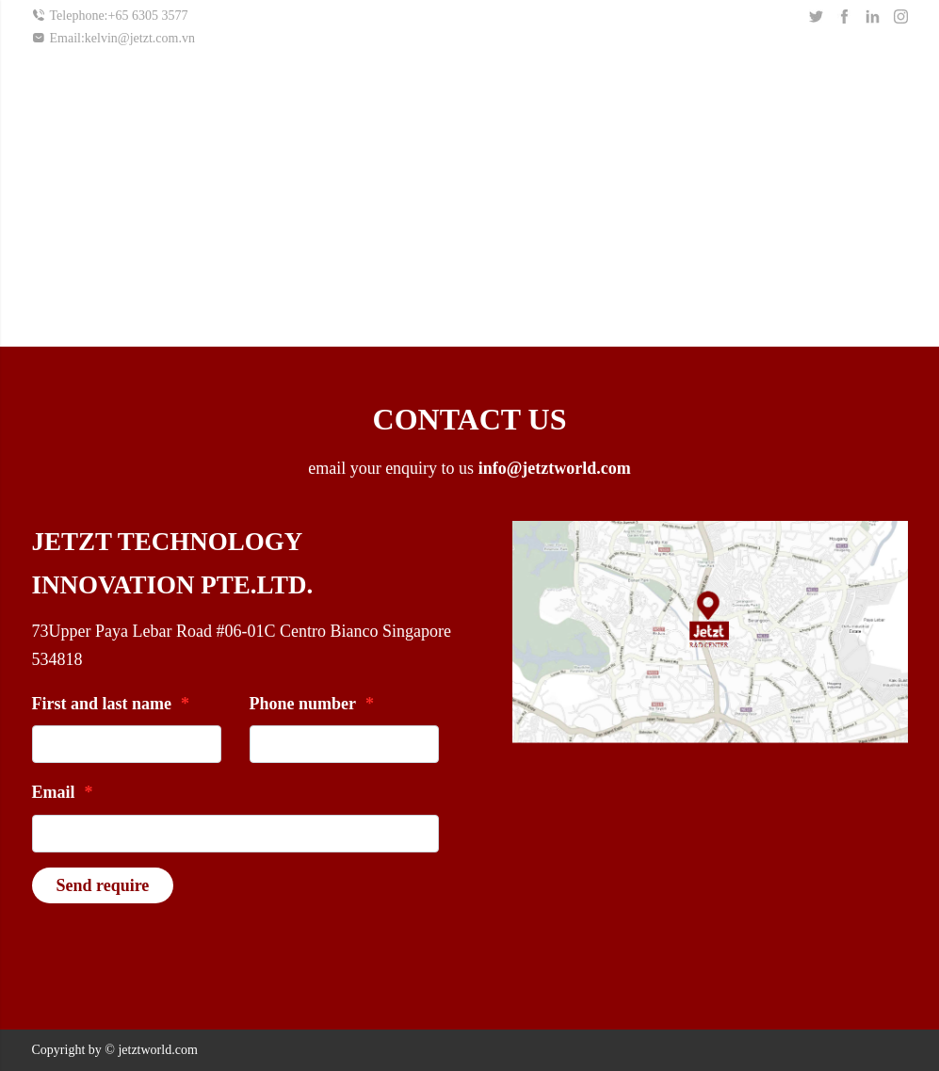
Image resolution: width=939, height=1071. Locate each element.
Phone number (312, 703)
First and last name (111, 703)
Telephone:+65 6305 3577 (110, 15)
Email (62, 792)
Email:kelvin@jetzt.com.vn (113, 37)
